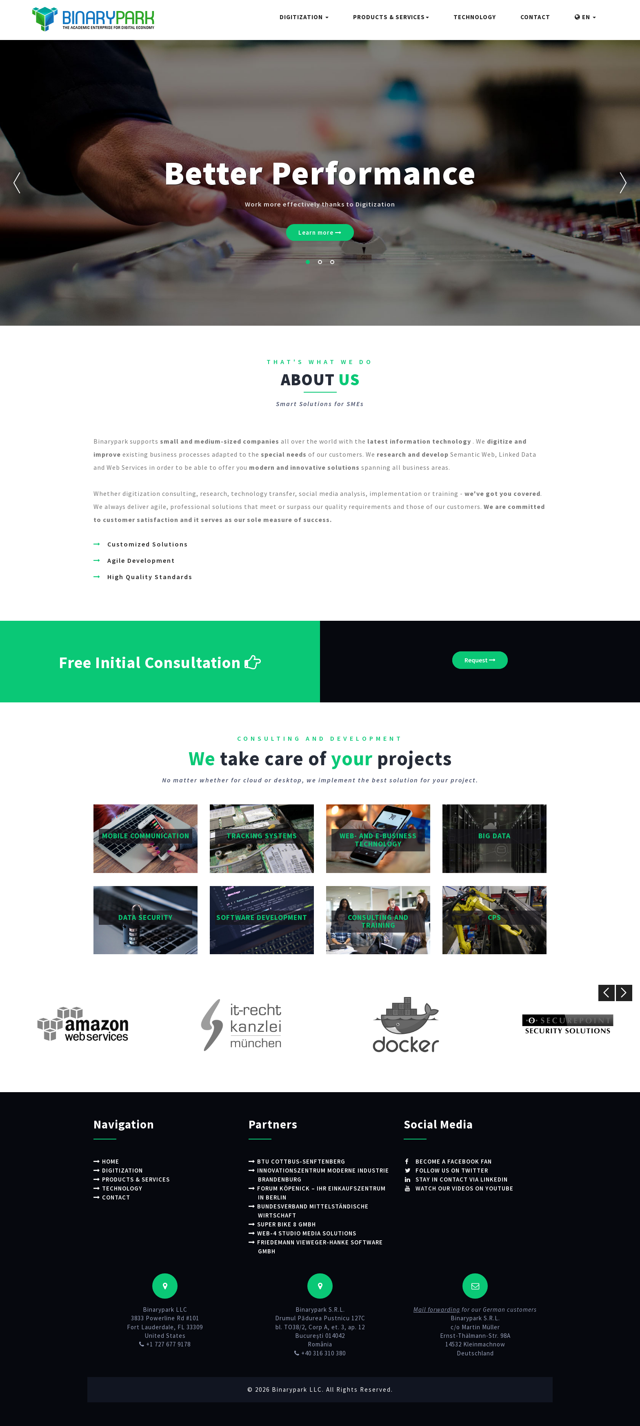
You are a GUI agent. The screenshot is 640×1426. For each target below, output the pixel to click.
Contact (535, 17)
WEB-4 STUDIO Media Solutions (308, 1231)
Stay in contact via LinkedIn (462, 1179)
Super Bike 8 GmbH (287, 1222)
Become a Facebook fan (453, 1161)
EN (585, 17)
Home (111, 1161)
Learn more (320, 232)
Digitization (304, 17)
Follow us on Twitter (452, 1170)
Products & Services (391, 17)
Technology (474, 17)
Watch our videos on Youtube (465, 1188)
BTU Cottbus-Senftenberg (302, 1161)
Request (480, 660)
